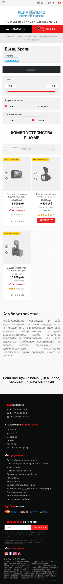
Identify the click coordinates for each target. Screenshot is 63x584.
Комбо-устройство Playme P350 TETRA (46, 195)
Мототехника (13, 467)
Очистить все (12, 60)
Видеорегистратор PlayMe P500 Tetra (17, 195)
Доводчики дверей (17, 492)
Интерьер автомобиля (18, 499)
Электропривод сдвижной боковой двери (29, 488)
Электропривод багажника (21, 485)
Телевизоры (13, 478)
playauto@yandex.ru (18, 416)
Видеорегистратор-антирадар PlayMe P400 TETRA (17, 269)
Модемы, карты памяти (19, 470)
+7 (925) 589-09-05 (44, 21)
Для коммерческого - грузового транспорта (30, 463)
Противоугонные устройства (22, 474)
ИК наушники (13, 481)
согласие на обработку (14, 543)
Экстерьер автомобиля (19, 495)
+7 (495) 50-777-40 (18, 21)
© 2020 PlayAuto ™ (50, 581)
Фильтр (31, 69)
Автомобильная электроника (22, 460)
